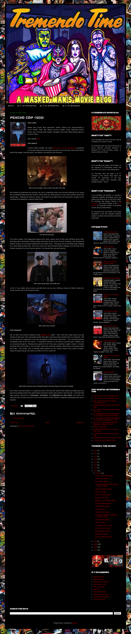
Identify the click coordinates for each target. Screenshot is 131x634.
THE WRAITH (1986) (110, 311)
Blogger (74, 623)
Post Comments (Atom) (26, 426)
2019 (96, 456)
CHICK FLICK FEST (100, 427)
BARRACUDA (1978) (110, 232)
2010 (96, 541)
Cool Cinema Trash (99, 584)
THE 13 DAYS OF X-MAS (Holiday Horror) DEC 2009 (104, 402)
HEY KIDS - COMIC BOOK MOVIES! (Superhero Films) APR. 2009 (105, 423)
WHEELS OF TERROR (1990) (105, 500)
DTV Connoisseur (99, 587)
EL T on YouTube (71, 106)
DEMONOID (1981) (101, 534)
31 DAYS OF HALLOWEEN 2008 (104, 440)
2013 (96, 465)
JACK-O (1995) (108, 247)
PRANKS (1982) (108, 372)
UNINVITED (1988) (101, 479)
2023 (96, 450)
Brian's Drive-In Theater (101, 582)
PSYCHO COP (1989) (102, 528)
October (98, 473)
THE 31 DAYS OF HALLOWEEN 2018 (106, 396)
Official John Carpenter (101, 594)
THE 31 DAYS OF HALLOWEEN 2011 (106, 398)
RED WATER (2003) (110, 326)
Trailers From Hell (99, 599)
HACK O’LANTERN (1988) (104, 476)
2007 (96, 550)
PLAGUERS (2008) (109, 341)
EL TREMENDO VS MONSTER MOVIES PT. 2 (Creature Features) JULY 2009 (106, 415)
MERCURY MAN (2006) (111, 278)
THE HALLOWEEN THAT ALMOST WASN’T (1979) (106, 485)
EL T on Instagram (49, 106)
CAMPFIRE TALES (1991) (103, 525)
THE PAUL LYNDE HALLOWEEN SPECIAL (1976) (106, 516)
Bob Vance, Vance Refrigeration (64, 148)
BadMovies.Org (98, 577)
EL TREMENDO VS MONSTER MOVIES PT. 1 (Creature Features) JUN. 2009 (106, 419)
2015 (96, 462)
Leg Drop (94, 203)
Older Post (79, 422)
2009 (96, 544)
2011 (96, 471)
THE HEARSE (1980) (102, 506)
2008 (96, 547)
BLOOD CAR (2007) (102, 498)
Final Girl (96, 589)
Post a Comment (18, 418)
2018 (96, 459)
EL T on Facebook (26, 106)
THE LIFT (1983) (100, 492)
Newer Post (14, 422)
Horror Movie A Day (99, 592)
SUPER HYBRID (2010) (103, 503)
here (38, 139)
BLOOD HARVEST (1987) (103, 537)
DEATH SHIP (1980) (102, 520)
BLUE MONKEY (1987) (103, 531)
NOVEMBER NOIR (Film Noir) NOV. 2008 (107, 438)
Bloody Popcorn (98, 579)
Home (11, 106)
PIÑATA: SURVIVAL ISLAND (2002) (110, 262)
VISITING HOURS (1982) (103, 489)
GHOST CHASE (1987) (103, 495)
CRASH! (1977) (100, 509)
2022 (96, 453)
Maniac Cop (45, 335)
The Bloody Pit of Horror (101, 597)
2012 (96, 468)
